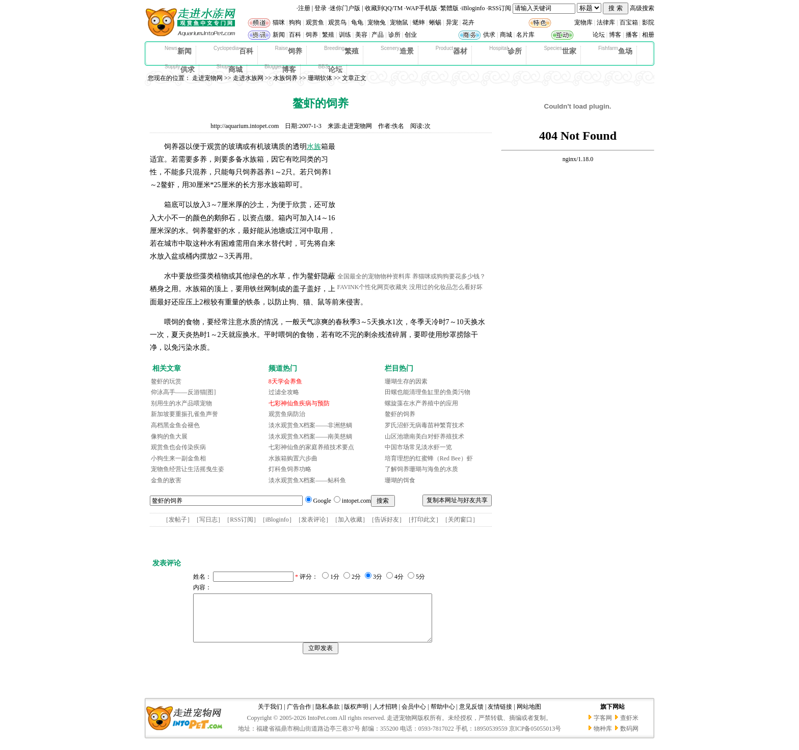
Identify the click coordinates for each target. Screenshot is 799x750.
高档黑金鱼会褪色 (175, 425)
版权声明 (356, 715)
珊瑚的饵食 (400, 480)
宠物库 (583, 22)
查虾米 (629, 727)
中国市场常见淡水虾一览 (418, 447)
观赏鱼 (315, 22)
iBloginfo (473, 8)
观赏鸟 (337, 22)
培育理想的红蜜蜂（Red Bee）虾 (429, 458)
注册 (304, 8)
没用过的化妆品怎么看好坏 (446, 287)
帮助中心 (443, 715)
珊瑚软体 (320, 78)
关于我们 (270, 715)
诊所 (394, 34)
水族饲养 (285, 78)
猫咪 (279, 22)
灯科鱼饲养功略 (290, 469)
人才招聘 (385, 715)
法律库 (606, 22)
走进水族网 (248, 78)
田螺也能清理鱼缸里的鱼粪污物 (427, 392)
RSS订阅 (499, 8)
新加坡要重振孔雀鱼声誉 (184, 414)
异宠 (452, 22)
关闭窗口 (460, 519)
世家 (560, 50)
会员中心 (414, 715)
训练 (345, 34)
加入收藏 (350, 519)
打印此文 (423, 519)
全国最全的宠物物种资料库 (374, 276)
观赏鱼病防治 (287, 414)
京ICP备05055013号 (535, 737)
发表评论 (313, 519)
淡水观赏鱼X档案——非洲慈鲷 (311, 425)
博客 (615, 34)
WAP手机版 (421, 8)
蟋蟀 (419, 22)
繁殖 (328, 34)
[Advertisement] (413, 205)
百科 (295, 34)
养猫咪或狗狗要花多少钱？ (449, 276)
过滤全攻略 (284, 392)
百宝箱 (629, 22)
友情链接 (500, 715)
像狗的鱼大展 (169, 436)
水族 (314, 146)
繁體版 (449, 8)
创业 (411, 34)
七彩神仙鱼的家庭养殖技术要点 (311, 447)
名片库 (525, 34)
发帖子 (178, 519)
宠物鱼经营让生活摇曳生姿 (187, 469)
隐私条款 (327, 715)
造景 (397, 50)
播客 (632, 34)
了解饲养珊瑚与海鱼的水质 (421, 469)
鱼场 (615, 50)
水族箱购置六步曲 (293, 458)
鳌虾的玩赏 (166, 381)
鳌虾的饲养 (400, 414)
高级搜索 (642, 8)
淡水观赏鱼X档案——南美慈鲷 (311, 436)
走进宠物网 (207, 78)
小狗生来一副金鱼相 (178, 458)
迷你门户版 (345, 8)
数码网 (629, 737)
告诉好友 (387, 519)
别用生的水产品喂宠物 (181, 403)
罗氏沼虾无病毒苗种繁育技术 (424, 425)
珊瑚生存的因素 (406, 381)
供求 (489, 34)
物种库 (603, 737)
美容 (361, 34)
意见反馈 (471, 715)
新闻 (279, 34)
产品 (377, 34)
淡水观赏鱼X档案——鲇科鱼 (308, 480)
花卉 (468, 22)
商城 (506, 34)
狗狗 (295, 22)
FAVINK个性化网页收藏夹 (372, 287)
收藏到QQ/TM (384, 8)
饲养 (312, 34)
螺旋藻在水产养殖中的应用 (421, 403)
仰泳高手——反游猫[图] (183, 392)
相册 (648, 34)
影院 (648, 22)
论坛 (599, 34)
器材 (451, 50)
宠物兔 (376, 22)
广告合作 (299, 715)
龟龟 (357, 22)
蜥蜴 (435, 22)
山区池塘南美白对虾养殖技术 (424, 436)
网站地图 (529, 715)
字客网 (603, 727)
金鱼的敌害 (166, 480)
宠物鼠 (399, 22)
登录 (320, 8)
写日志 (208, 519)
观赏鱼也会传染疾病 (178, 447)
